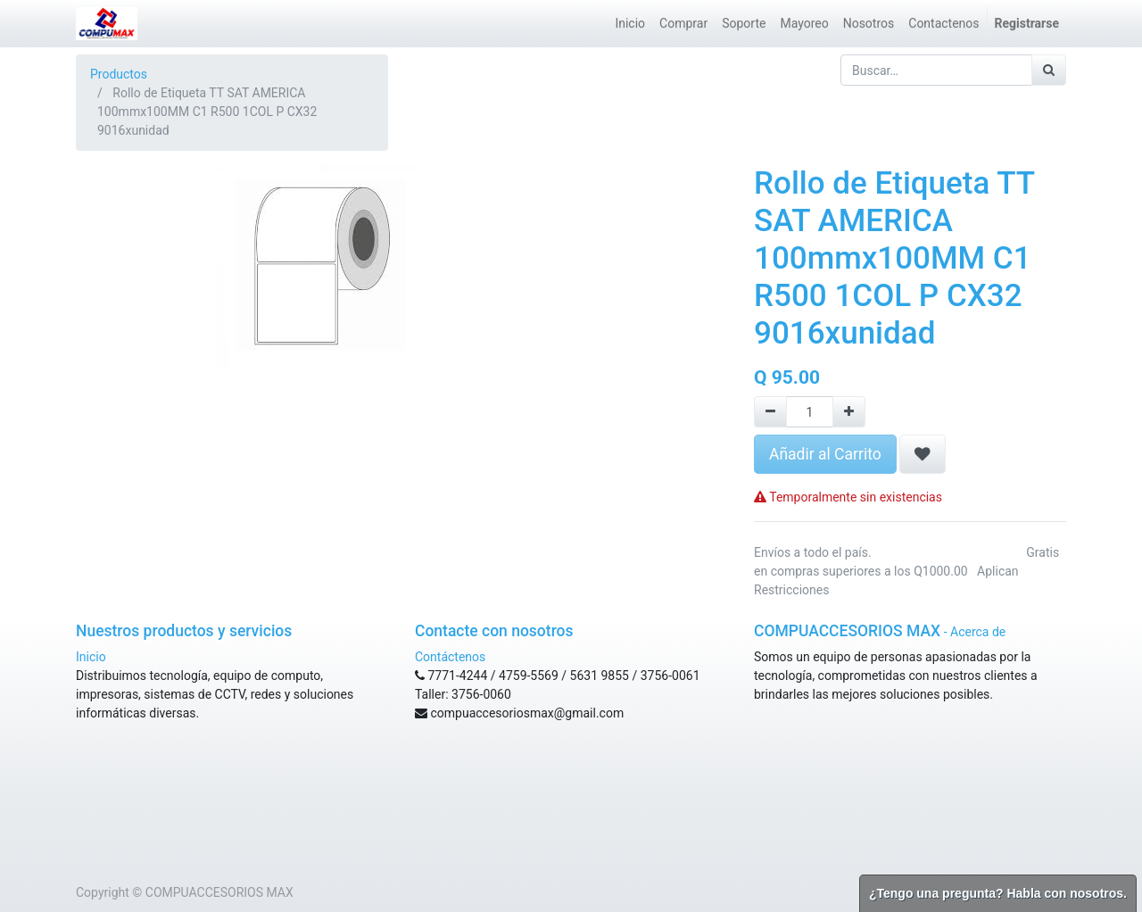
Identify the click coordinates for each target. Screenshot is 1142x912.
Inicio (91, 657)
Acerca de (977, 632)
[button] (922, 454)
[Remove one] (770, 411)
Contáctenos (450, 657)
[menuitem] (630, 23)
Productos (118, 74)
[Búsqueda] (1048, 70)
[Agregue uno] (848, 411)
